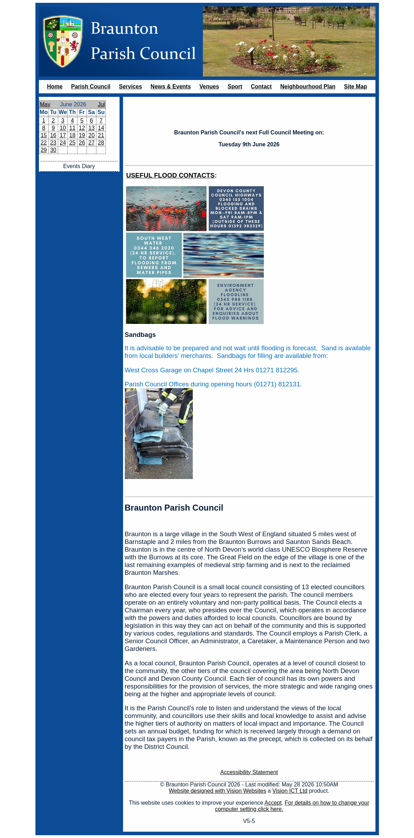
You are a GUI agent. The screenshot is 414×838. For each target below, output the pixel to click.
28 (101, 143)
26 (82, 143)
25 (72, 143)
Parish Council (90, 86)
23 (53, 143)
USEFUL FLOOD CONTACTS (170, 175)
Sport (235, 86)
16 (53, 135)
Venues (209, 86)
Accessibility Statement (249, 772)
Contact (261, 86)
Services (130, 86)
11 (72, 128)
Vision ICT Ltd (289, 791)
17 (63, 135)
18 (72, 135)
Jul (101, 104)
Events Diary (79, 166)
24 (63, 143)
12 (82, 128)
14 (101, 128)
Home (54, 86)
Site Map (355, 86)
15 (44, 135)
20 (91, 135)
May (45, 104)
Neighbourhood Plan (307, 86)
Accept (273, 803)
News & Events (171, 86)
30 (53, 150)
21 (101, 135)
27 (91, 143)
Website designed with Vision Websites (217, 791)
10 (63, 128)
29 (44, 150)
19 (82, 135)
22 (44, 143)
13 (91, 128)
